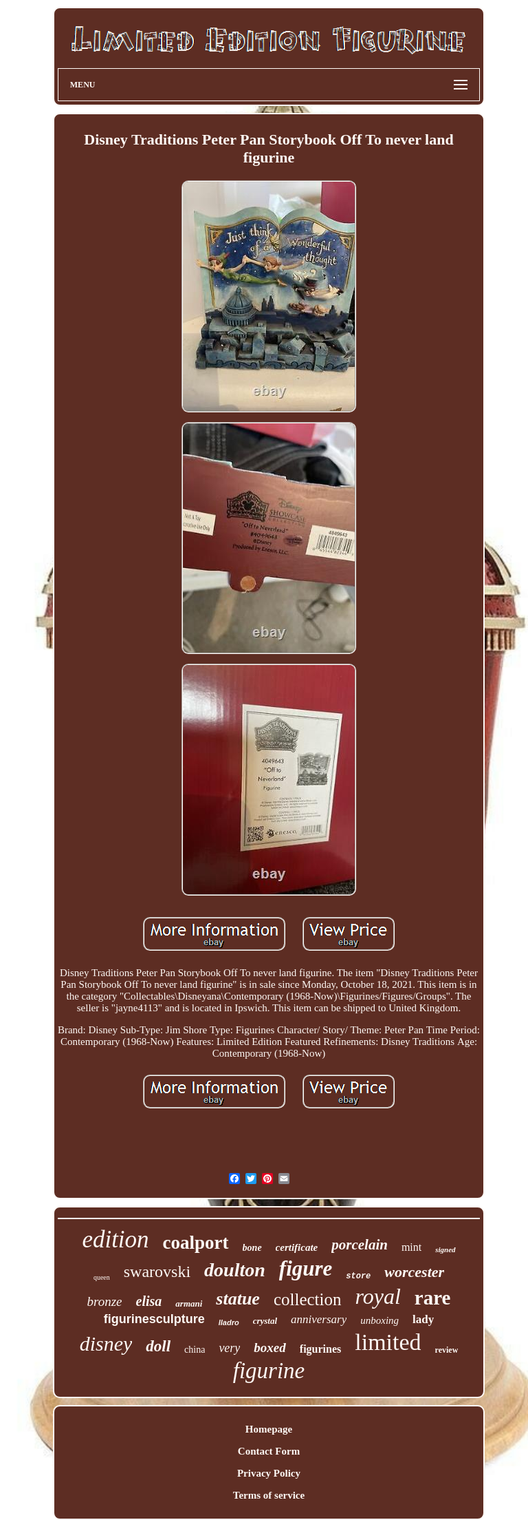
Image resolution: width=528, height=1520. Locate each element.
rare (433, 1298)
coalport (196, 1242)
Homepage (268, 1429)
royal (378, 1296)
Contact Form (269, 1451)
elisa (149, 1301)
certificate (297, 1247)
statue (238, 1299)
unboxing (379, 1320)
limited (388, 1342)
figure (306, 1268)
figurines (320, 1349)
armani (188, 1303)
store (358, 1276)
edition (115, 1239)
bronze (104, 1301)
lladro (229, 1322)
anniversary (318, 1319)
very (229, 1348)
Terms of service (269, 1495)
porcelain (359, 1244)
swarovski (157, 1271)
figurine (269, 1370)
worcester (414, 1271)
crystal (265, 1321)
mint (411, 1247)
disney (106, 1343)
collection (308, 1299)
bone (252, 1248)
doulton (234, 1269)
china (194, 1349)
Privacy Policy (268, 1473)
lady (423, 1319)
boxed (269, 1347)
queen (102, 1277)
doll (158, 1346)
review (447, 1350)
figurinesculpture (154, 1319)
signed (445, 1249)
